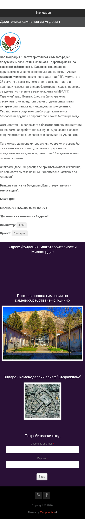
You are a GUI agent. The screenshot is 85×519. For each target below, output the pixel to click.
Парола (42, 458)
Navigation (43, 13)
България (20, 233)
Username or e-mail (42, 443)
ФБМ (22, 225)
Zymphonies (48, 512)
